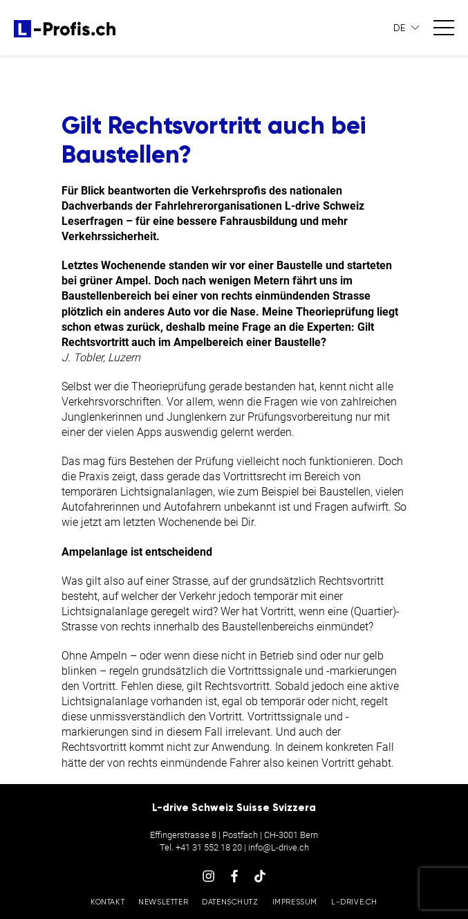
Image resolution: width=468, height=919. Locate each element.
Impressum (294, 902)
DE (399, 27)
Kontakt (107, 902)
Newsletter (163, 902)
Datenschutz (230, 902)
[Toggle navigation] (444, 27)
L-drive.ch (354, 902)
